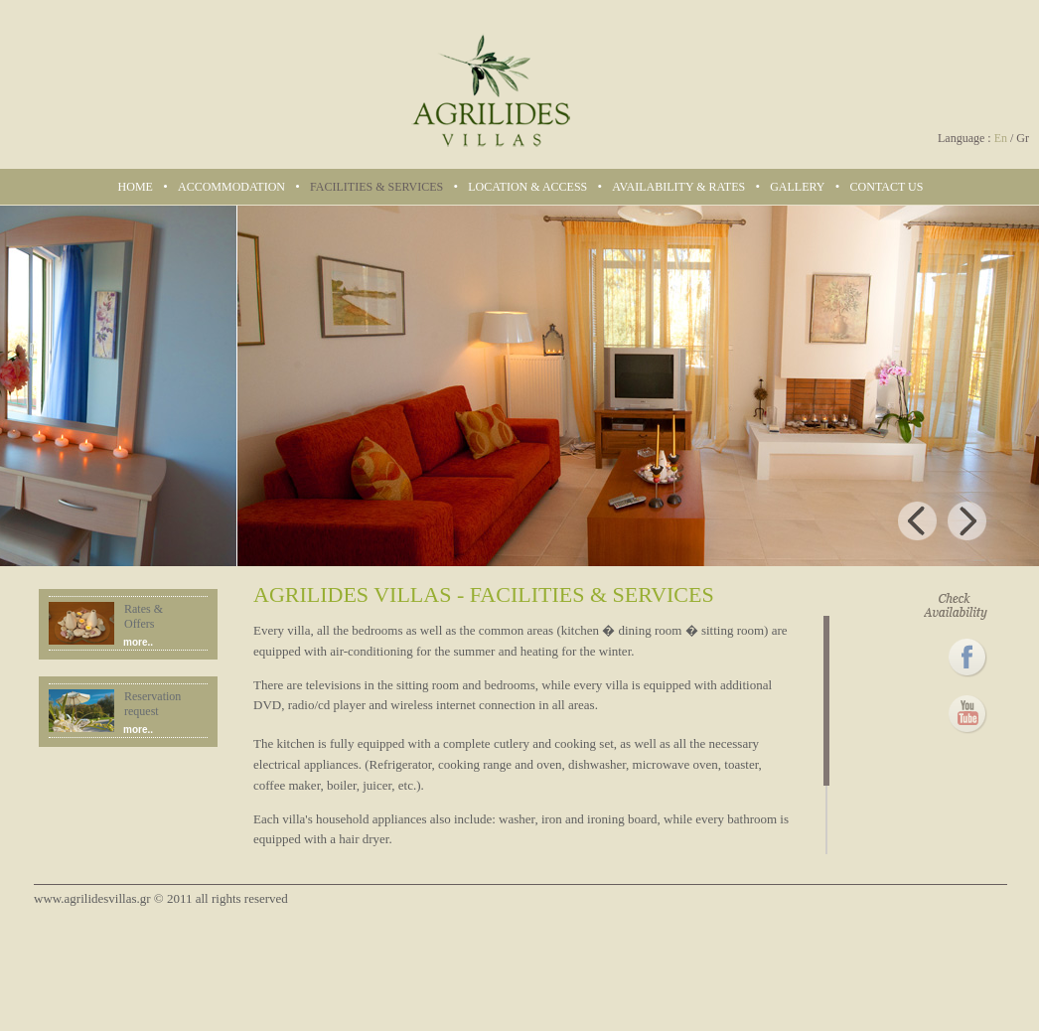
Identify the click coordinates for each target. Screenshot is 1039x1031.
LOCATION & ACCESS (527, 187)
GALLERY (797, 187)
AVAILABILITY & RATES (678, 187)
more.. (138, 642)
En (1000, 138)
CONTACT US (887, 187)
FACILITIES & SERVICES (376, 187)
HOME (135, 187)
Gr (1022, 138)
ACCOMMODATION (231, 187)
